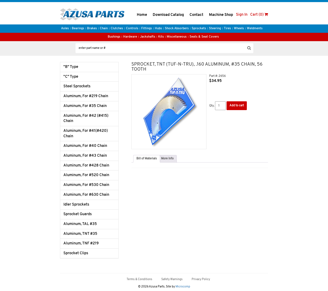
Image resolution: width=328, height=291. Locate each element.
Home (142, 15)
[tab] (146, 159)
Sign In (241, 15)
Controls (132, 28)
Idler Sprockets (76, 205)
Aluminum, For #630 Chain (86, 195)
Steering (215, 28)
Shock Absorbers (177, 28)
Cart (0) (259, 15)
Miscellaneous (177, 36)
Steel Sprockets (77, 86)
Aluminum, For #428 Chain (86, 166)
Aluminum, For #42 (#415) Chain (85, 118)
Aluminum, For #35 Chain (85, 106)
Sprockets (199, 28)
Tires (227, 28)
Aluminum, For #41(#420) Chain (85, 133)
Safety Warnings (172, 279)
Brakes (92, 28)
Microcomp (183, 286)
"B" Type (70, 67)
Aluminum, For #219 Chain (85, 96)
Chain (104, 28)
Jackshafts (147, 36)
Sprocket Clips (75, 253)
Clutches (117, 28)
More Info (167, 158)
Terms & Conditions (139, 279)
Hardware (130, 36)
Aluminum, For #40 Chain (85, 146)
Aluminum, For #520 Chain (86, 175)
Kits (161, 36)
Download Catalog (168, 15)
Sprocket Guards (77, 214)
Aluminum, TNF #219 (81, 243)
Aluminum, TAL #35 (80, 224)
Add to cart (236, 105)
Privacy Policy (201, 279)
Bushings (114, 36)
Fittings (146, 28)
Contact (196, 15)
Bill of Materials (146, 158)
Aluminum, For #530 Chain (86, 185)
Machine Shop (221, 15)
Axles (65, 28)
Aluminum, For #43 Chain (85, 156)
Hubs (158, 28)
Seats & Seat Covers (204, 36)
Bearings (78, 28)
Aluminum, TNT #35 (80, 234)
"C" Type (70, 77)
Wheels (239, 28)
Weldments (255, 28)
